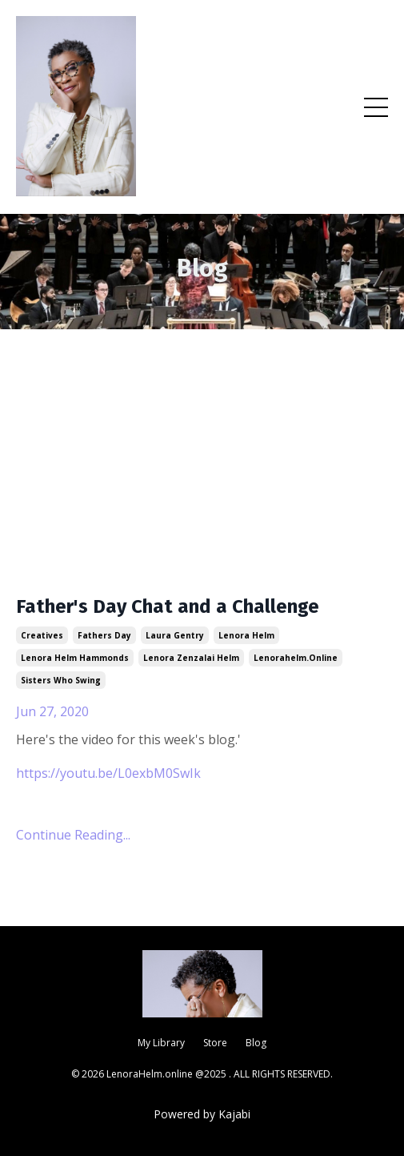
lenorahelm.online (296, 657)
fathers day (104, 635)
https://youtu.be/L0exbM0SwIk (108, 773)
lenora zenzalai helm (191, 657)
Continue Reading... (73, 835)
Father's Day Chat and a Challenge (167, 606)
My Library (161, 1042)
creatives (42, 635)
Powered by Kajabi (202, 1114)
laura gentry (175, 635)
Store (215, 1042)
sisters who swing (61, 680)
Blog (256, 1042)
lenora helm (246, 635)
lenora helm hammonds (75, 657)
